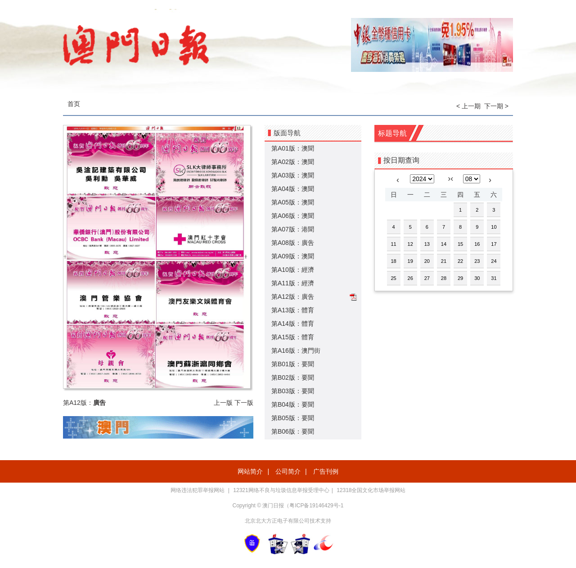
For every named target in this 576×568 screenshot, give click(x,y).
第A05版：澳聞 (292, 202)
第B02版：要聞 (292, 377)
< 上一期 (468, 106)
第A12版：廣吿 (292, 296)
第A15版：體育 (292, 337)
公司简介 (288, 471)
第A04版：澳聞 (292, 188)
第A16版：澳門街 (295, 350)
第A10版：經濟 (292, 269)
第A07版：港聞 (292, 229)
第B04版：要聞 (292, 404)
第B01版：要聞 (292, 364)
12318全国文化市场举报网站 (371, 490)
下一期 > (496, 106)
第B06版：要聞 (292, 431)
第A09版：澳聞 (292, 256)
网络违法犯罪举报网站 (198, 490)
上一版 (223, 402)
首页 (74, 103)
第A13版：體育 (292, 310)
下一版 (243, 402)
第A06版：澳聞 (292, 215)
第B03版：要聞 (292, 391)
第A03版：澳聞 (292, 175)
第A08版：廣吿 (292, 242)
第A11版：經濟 (292, 283)
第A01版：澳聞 (292, 148)
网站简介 (250, 471)
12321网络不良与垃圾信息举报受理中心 (281, 490)
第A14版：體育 (292, 323)
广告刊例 (325, 471)
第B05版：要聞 (292, 418)
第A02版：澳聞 (292, 161)
